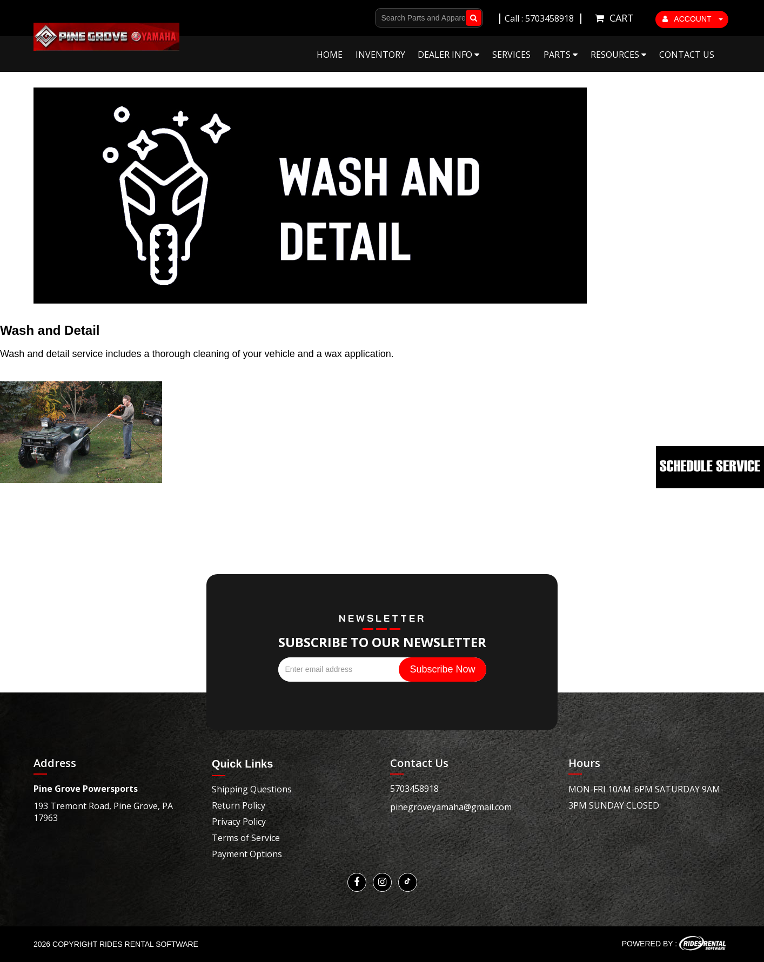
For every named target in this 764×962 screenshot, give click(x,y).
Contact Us (686, 54)
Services (511, 54)
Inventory (380, 54)
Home (330, 54)
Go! (471, 18)
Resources (618, 54)
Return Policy (238, 805)
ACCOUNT (692, 19)
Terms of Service (246, 838)
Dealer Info (448, 54)
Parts (561, 54)
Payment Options (247, 854)
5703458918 (414, 789)
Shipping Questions (252, 789)
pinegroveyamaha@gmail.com (451, 807)
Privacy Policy (239, 821)
